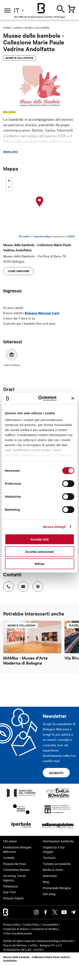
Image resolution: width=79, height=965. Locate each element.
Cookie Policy (31, 924)
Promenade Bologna (57, 888)
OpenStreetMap (42, 236)
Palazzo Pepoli (13, 898)
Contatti (8, 858)
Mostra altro (10, 151)
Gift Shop (49, 894)
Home (7, 27)
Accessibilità (50, 924)
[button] (39, 201)
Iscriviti (56, 772)
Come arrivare (18, 271)
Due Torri (9, 892)
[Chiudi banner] (72, 398)
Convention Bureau (16, 870)
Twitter (54, 912)
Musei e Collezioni (37, 27)
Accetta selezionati (39, 551)
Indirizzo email (22, 585)
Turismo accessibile (57, 864)
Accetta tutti (39, 539)
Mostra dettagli (54, 526)
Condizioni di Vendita (45, 929)
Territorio (49, 858)
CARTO (71, 236)
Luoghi (17, 27)
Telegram (73, 912)
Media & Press (53, 870)
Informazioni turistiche (58, 841)
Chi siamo (10, 841)
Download (50, 876)
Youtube (64, 912)
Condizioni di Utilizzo (16, 929)
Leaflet (24, 236)
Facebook (45, 912)
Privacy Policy (11, 924)
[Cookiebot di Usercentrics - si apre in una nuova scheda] (41, 398)
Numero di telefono (7, 585)
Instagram (36, 912)
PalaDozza (10, 886)
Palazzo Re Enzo (14, 864)
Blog (46, 882)
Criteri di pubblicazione (17, 933)
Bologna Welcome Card (42, 312)
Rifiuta (39, 564)
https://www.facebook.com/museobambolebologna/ (36, 585)
